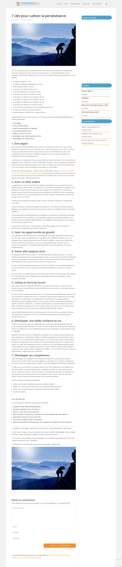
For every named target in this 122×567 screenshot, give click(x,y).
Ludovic (16, 20)
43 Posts (84, 94)
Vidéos (66, 4)
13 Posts (84, 115)
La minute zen (75, 4)
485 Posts (85, 108)
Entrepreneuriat (90, 112)
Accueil (58, 4)
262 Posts (85, 101)
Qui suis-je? (85, 4)
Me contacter (96, 4)
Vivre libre (30, 20)
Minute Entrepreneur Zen (95, 105)
